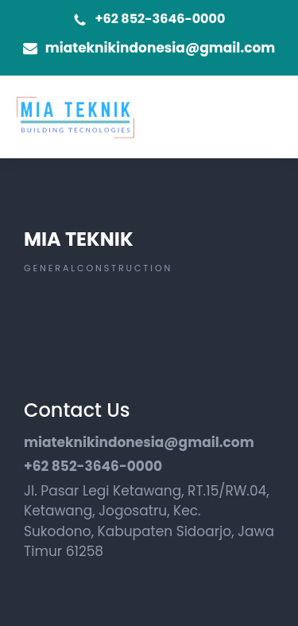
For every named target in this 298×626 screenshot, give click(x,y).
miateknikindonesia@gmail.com (160, 47)
